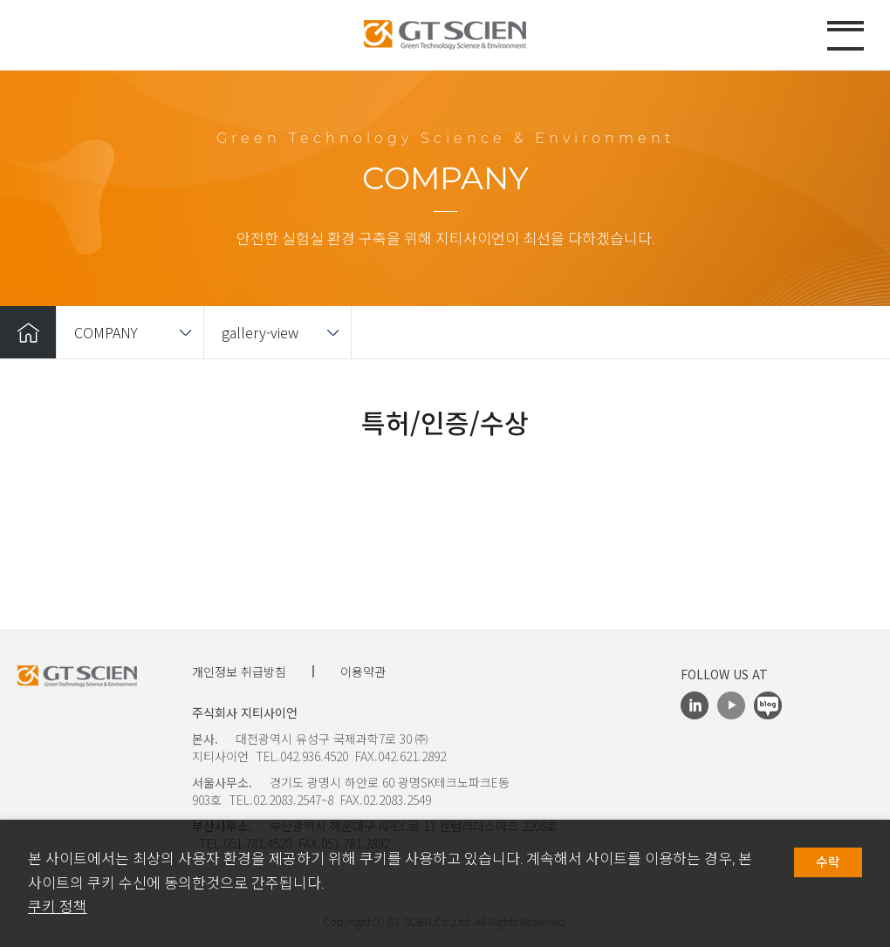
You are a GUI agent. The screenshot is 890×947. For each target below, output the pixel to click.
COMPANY (106, 332)
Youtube (731, 705)
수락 (828, 862)
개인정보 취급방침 (239, 671)
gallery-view (260, 332)
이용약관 (363, 671)
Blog (768, 705)
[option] (445, 486)
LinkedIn (695, 705)
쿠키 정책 (57, 907)
